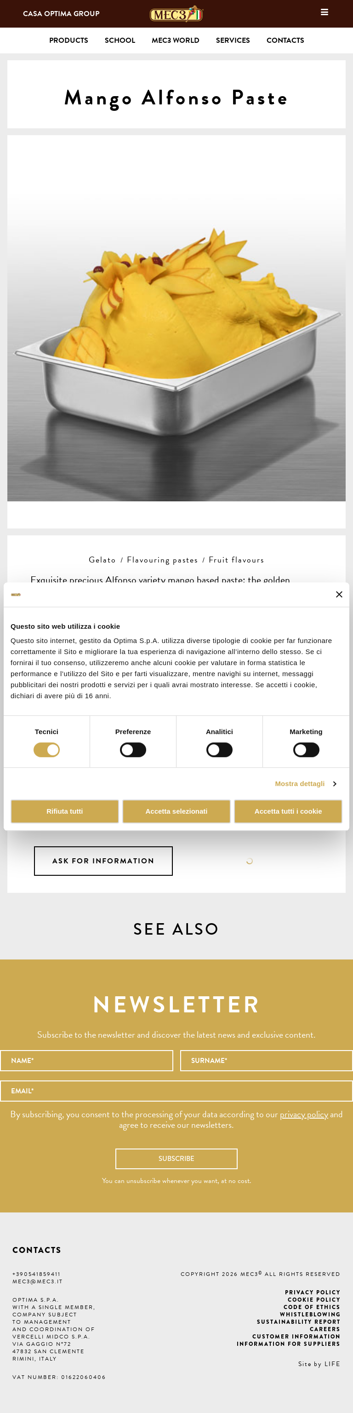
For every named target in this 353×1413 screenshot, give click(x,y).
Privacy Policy (313, 1292)
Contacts (285, 40)
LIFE (333, 1364)
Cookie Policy (314, 1300)
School (120, 40)
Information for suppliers (289, 1344)
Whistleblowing (310, 1314)
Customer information (296, 1337)
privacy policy (304, 1114)
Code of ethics (312, 1307)
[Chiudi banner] (339, 595)
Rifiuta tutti (64, 812)
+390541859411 (36, 1274)
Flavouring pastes (162, 559)
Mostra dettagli (300, 783)
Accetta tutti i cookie (288, 812)
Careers (325, 1329)
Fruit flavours (236, 559)
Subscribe (176, 1159)
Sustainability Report (299, 1322)
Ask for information (103, 861)
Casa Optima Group (61, 14)
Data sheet (249, 861)
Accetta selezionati (176, 812)
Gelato (102, 559)
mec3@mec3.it (37, 1281)
